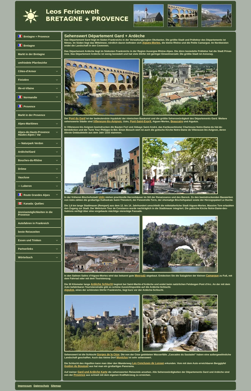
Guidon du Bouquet (76, 366)
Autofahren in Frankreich (33, 223)
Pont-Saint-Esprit (140, 121)
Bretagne (26, 45)
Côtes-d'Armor (27, 71)
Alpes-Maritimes (28, 123)
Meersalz (140, 275)
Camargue (212, 275)
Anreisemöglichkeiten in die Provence (35, 213)
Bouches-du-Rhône (30, 160)
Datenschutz (41, 385)
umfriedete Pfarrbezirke (32, 62)
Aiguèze (69, 289)
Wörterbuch (25, 257)
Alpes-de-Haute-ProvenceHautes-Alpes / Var (34, 133)
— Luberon (25, 185)
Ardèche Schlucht (102, 284)
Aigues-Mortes (151, 42)
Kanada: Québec (31, 203)
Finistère (23, 79)
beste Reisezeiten (29, 231)
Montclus (122, 357)
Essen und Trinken (29, 240)
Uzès (102, 197)
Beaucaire (177, 121)
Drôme (22, 168)
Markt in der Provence (31, 115)
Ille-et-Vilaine (26, 88)
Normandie (27, 97)
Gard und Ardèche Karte (92, 371)
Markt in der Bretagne (31, 54)
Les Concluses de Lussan (148, 363)
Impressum (25, 385)
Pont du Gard (77, 118)
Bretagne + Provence (33, 36)
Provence (26, 106)
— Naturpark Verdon (30, 143)
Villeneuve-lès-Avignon (107, 121)
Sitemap (56, 385)
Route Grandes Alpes (34, 195)
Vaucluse (23, 177)
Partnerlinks (25, 248)
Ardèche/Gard (26, 151)
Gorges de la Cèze (108, 354)
